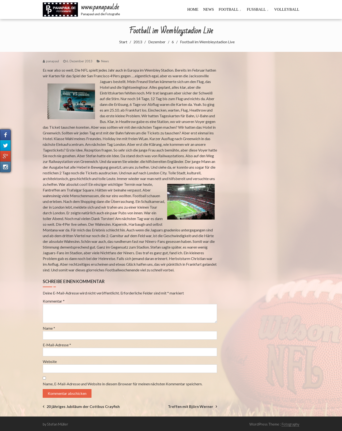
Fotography (290, 424)
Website (50, 361)
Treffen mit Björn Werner (190, 406)
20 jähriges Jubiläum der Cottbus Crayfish (83, 406)
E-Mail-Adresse (57, 345)
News (208, 9)
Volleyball (286, 9)
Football (229, 9)
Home (192, 9)
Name (49, 328)
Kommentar (54, 301)
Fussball (256, 9)
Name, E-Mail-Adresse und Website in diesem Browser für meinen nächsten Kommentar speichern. (122, 384)
